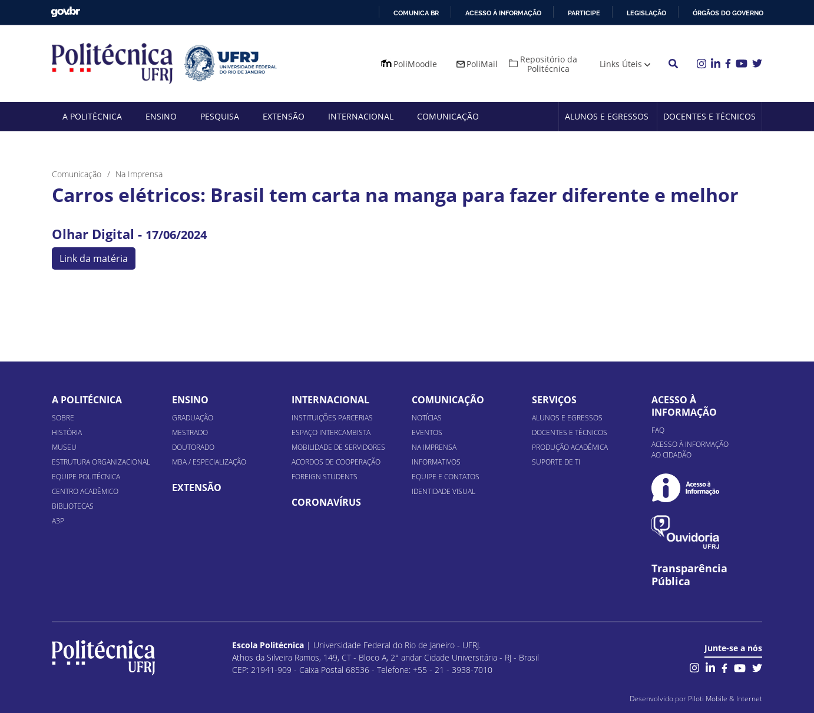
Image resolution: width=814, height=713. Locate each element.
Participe (584, 13)
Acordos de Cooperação (336, 462)
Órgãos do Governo (728, 13)
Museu (64, 447)
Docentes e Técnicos (709, 116)
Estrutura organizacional (101, 462)
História (67, 432)
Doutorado (193, 447)
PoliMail (482, 63)
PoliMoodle (415, 63)
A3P (58, 521)
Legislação (646, 13)
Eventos (427, 432)
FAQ (657, 430)
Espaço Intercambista (331, 432)
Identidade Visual (443, 491)
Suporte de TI (556, 462)
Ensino (161, 116)
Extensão (284, 116)
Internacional (360, 116)
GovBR (65, 12)
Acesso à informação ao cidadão (690, 449)
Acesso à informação (503, 13)
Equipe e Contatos (445, 477)
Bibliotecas (73, 506)
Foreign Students (325, 477)
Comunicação (448, 116)
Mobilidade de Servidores (338, 447)
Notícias (427, 418)
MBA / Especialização (209, 462)
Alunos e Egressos (606, 116)
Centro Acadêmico (85, 491)
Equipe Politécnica (86, 477)
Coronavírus (326, 502)
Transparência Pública (689, 575)
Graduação (192, 418)
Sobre (63, 418)
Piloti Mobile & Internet (725, 699)
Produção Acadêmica (570, 447)
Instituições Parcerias (332, 418)
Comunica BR (416, 13)
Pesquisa (219, 116)
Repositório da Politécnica (548, 64)
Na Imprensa (434, 447)
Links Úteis (621, 63)
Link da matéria (93, 258)
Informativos (436, 462)
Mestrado (190, 432)
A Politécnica (92, 116)
